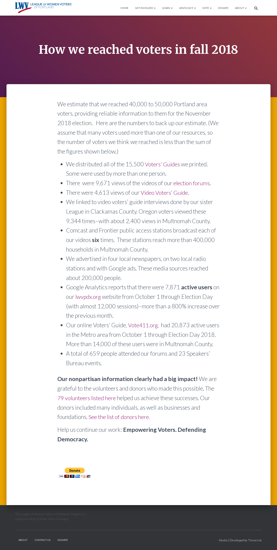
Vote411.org (143, 325)
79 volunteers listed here (87, 407)
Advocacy (187, 8)
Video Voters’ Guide (165, 192)
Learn (167, 8)
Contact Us (42, 540)
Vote (207, 8)
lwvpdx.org (88, 296)
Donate (223, 8)
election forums (192, 183)
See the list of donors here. (120, 426)
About (241, 8)
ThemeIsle (255, 540)
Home (125, 8)
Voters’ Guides (162, 164)
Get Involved (145, 8)
